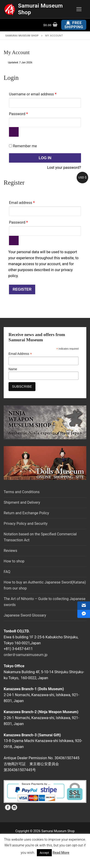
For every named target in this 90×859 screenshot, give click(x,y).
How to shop (14, 561)
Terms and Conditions (22, 492)
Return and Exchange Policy (26, 513)
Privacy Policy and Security (25, 523)
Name (13, 369)
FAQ (7, 572)
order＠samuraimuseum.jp (25, 655)
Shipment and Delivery (22, 502)
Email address (29, 202)
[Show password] (14, 132)
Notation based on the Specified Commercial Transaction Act (40, 537)
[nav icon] (79, 9)
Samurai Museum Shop (40, 9)
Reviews (10, 550)
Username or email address (40, 93)
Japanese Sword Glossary (25, 615)
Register (22, 289)
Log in (45, 158)
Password (25, 113)
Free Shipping (73, 24)
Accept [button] (44, 852)
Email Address (20, 354)
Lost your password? (64, 167)
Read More (60, 853)
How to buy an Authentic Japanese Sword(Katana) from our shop (45, 585)
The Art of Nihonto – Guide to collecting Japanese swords (44, 602)
